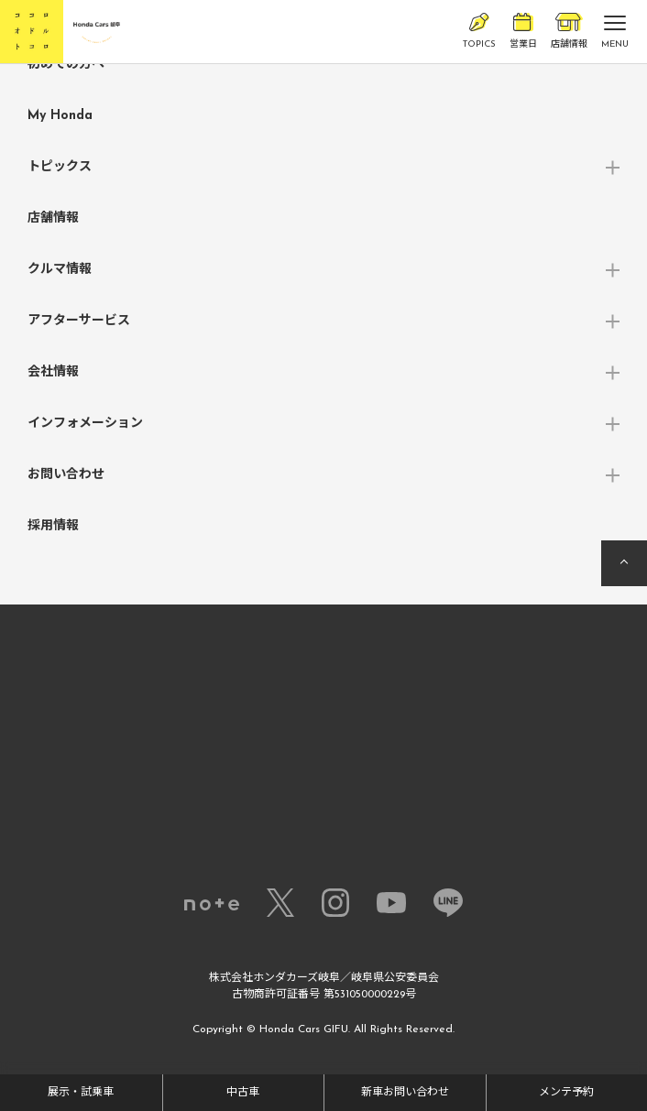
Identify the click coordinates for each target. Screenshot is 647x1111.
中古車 (242, 1092)
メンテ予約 (566, 1092)
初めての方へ (65, 64)
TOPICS (479, 31)
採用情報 (53, 526)
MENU (615, 35)
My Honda (60, 116)
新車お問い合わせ (405, 1092)
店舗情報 (569, 31)
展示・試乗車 (81, 1092)
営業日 (523, 31)
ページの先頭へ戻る (624, 563)
